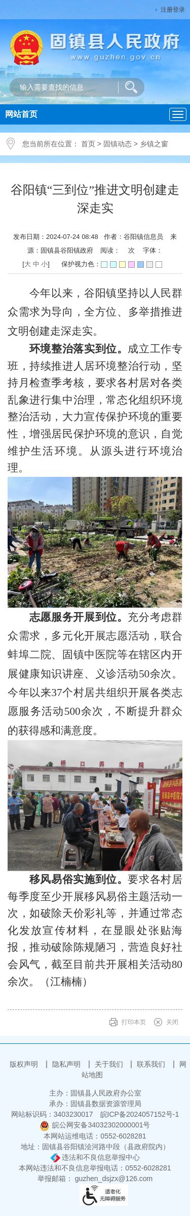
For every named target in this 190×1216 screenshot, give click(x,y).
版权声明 (25, 1064)
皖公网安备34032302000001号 (95, 1125)
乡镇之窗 (154, 144)
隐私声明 (67, 1064)
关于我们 (110, 1064)
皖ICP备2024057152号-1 (139, 1114)
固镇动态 (117, 144)
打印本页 (134, 1022)
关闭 (172, 1022)
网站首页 (21, 114)
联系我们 (152, 1064)
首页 (88, 144)
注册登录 (173, 9)
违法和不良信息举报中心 (95, 1157)
